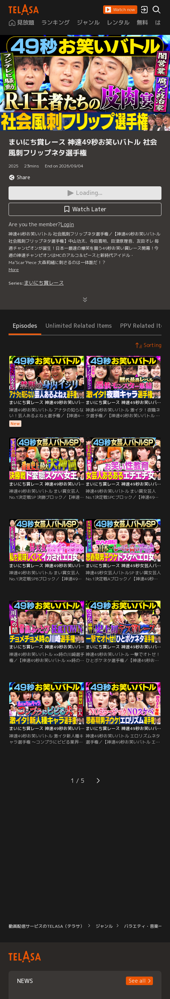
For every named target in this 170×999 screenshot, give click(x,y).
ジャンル (104, 926)
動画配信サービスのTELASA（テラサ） (46, 926)
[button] (120, 9)
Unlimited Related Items (79, 326)
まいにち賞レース (44, 282)
